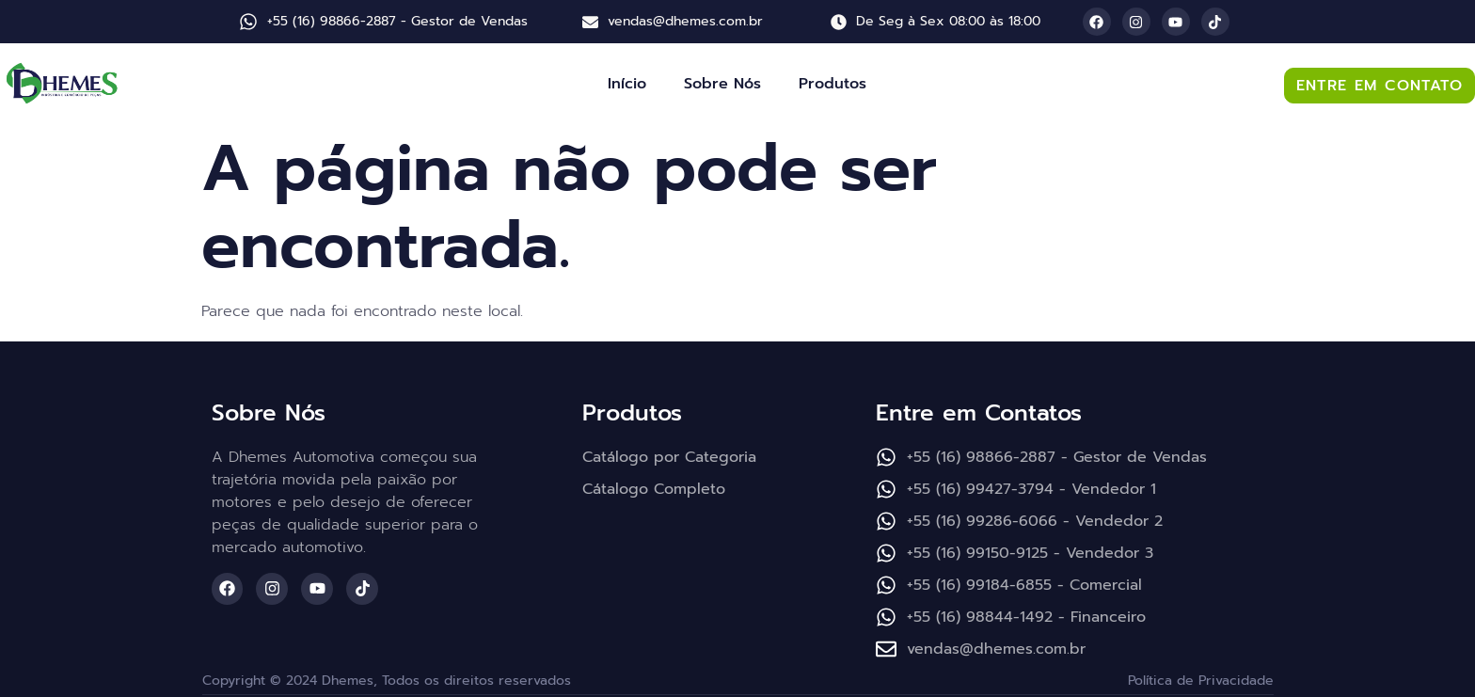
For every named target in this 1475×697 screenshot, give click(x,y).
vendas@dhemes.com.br (685, 21)
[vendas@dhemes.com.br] (590, 22)
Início (627, 83)
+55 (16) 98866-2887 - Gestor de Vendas (397, 21)
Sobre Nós (722, 83)
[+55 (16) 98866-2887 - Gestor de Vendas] (248, 21)
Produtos (832, 83)
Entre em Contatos (979, 413)
